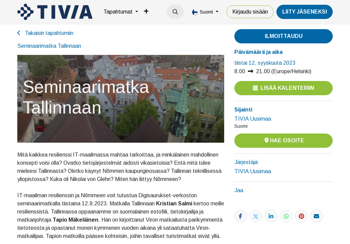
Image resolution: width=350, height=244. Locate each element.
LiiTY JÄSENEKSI (304, 12)
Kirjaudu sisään (250, 12)
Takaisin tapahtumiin (45, 33)
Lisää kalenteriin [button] (283, 88)
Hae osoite (283, 140)
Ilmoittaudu (284, 36)
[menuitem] (121, 12)
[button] (175, 12)
